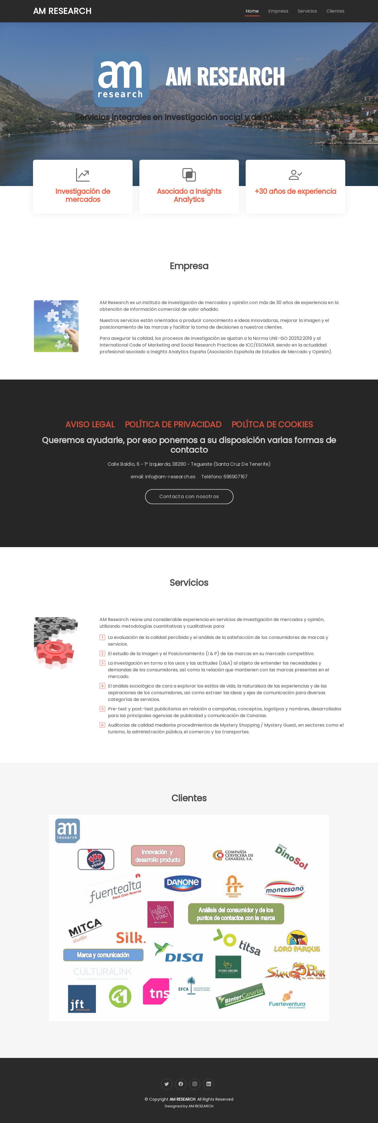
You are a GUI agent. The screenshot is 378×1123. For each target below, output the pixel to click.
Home (252, 11)
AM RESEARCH (201, 1106)
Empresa (278, 11)
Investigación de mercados (82, 197)
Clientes (335, 11)
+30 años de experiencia (295, 210)
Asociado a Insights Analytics (189, 200)
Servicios (307, 11)
